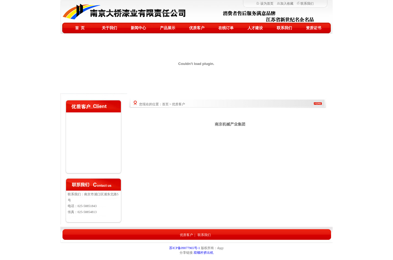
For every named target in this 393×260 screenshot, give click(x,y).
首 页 (80, 28)
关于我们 (109, 28)
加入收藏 (286, 3)
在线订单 (226, 28)
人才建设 (255, 28)
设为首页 (266, 3)
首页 (165, 104)
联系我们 (307, 3)
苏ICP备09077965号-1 (185, 248)
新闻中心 (138, 28)
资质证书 (313, 28)
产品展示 (167, 28)
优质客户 (196, 28)
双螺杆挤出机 (203, 253)
